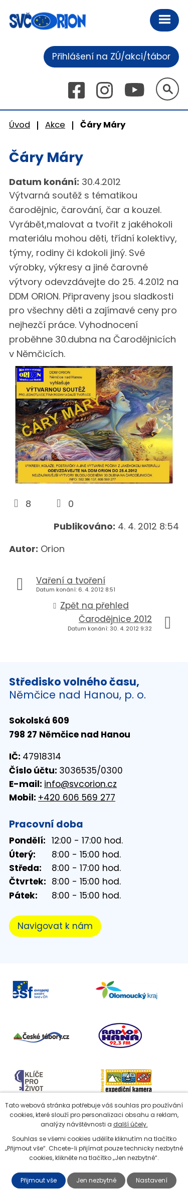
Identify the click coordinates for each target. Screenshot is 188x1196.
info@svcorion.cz (80, 784)
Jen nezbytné (96, 1180)
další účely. (130, 1124)
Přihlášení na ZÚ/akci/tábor (111, 56)
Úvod (19, 124)
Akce (55, 124)
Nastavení (151, 1180)
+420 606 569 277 (76, 798)
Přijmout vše (39, 1180)
